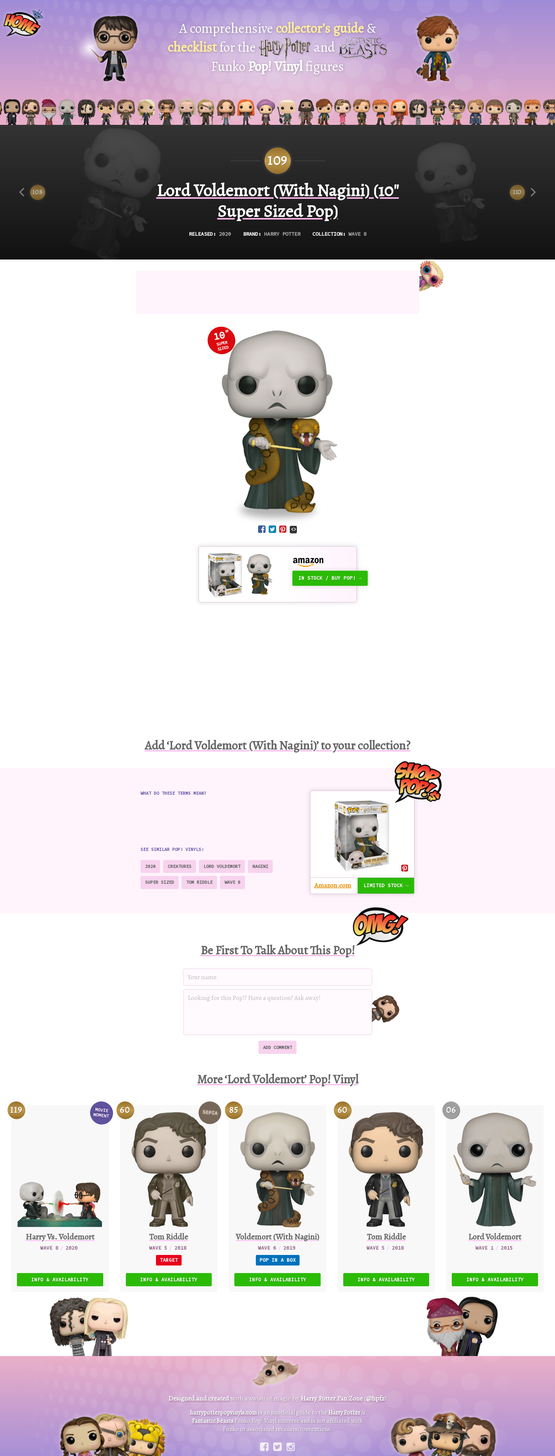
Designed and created (196, 1387)
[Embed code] (293, 523)
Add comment (277, 1037)
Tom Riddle (200, 875)
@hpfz (378, 1387)
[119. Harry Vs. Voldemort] (60, 1187)
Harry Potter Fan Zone (331, 1387)
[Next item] (523, 186)
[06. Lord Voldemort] (495, 1187)
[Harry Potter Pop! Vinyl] (113, 48)
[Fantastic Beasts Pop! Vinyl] (437, 48)
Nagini (262, 859)
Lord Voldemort (223, 859)
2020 (222, 227)
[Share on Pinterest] (283, 523)
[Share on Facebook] (262, 523)
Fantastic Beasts (214, 1409)
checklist (195, 44)
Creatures (180, 859)
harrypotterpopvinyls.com (223, 1401)
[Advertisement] (278, 286)
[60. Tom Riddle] (386, 1187)
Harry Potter (282, 227)
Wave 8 (360, 227)
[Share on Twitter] (272, 523)
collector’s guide (314, 27)
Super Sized (160, 875)
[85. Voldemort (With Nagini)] (277, 1187)
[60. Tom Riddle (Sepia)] (169, 1187)
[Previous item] (32, 186)
